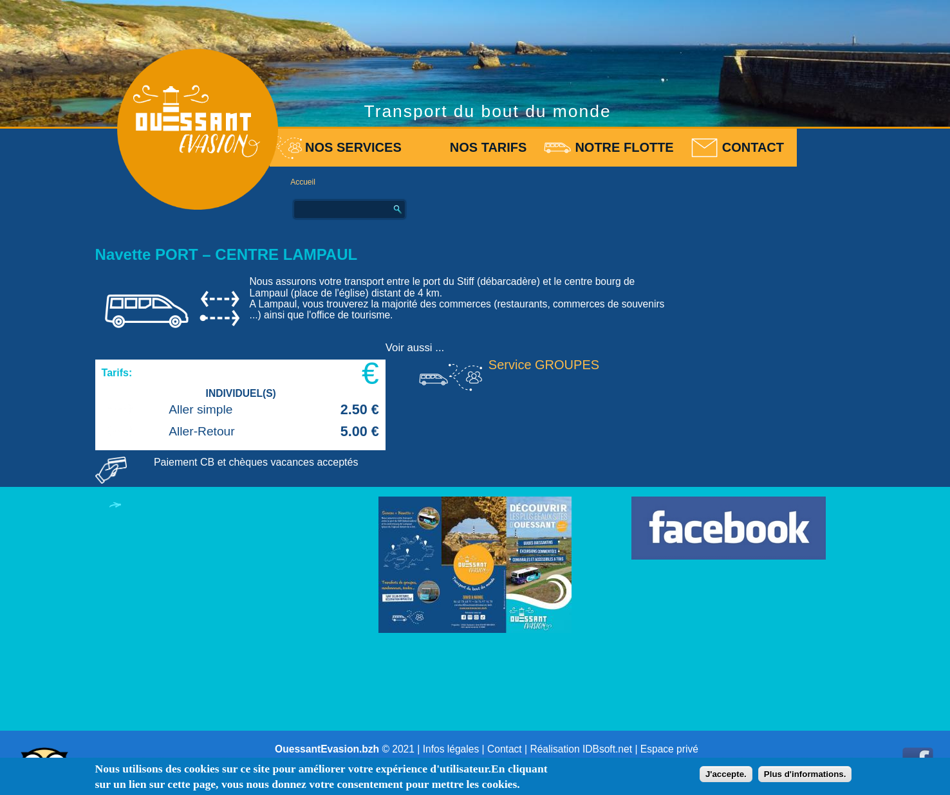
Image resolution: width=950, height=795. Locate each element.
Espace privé (669, 749)
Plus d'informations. (805, 774)
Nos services (353, 147)
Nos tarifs (488, 147)
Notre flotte (624, 147)
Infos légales (451, 749)
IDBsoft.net (607, 749)
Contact (753, 147)
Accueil (302, 182)
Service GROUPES (544, 365)
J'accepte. (726, 774)
